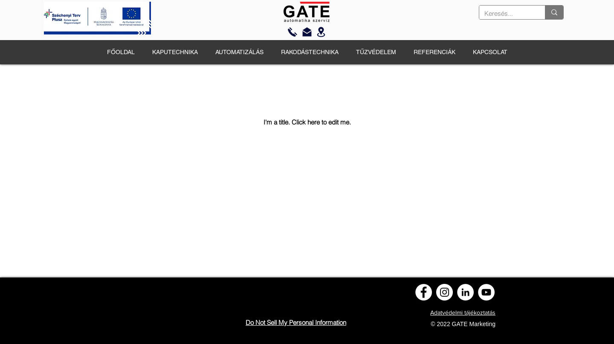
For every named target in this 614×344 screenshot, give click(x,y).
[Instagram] (444, 292)
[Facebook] (423, 292)
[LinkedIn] (465, 292)
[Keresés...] (505, 13)
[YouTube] (486, 292)
